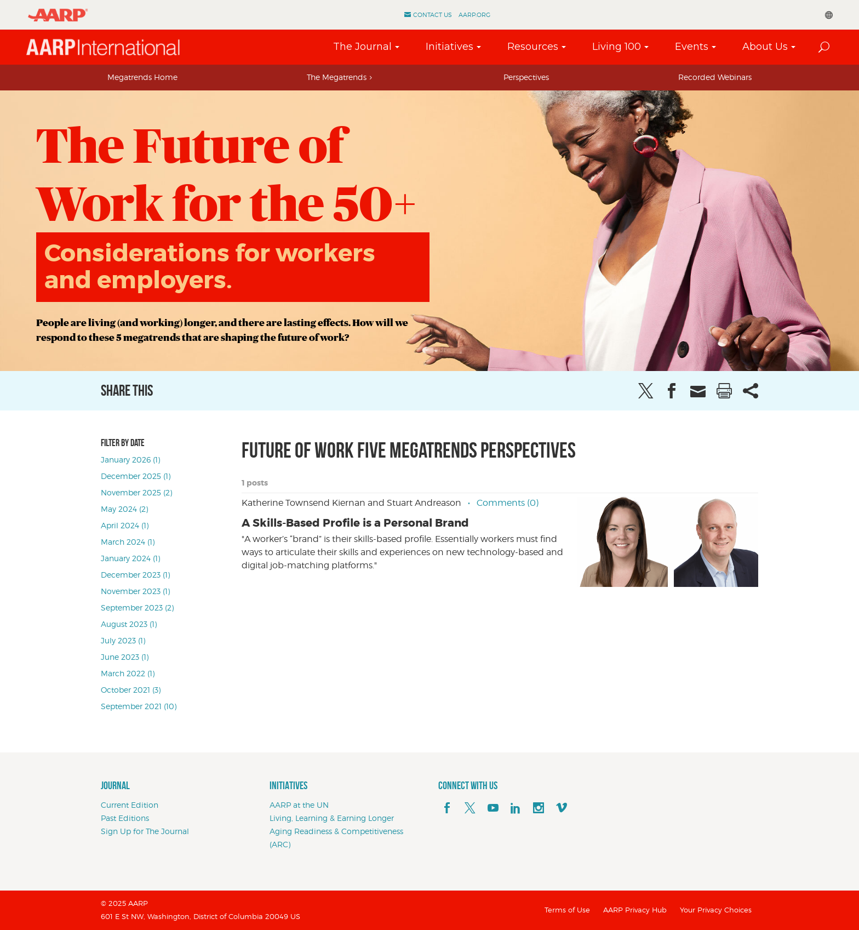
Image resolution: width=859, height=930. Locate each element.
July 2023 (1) (123, 640)
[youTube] (493, 808)
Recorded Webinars (715, 77)
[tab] (142, 77)
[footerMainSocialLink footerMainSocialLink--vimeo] (561, 808)
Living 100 (616, 47)
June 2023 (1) (124, 656)
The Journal (362, 47)
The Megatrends (336, 77)
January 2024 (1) (130, 558)
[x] (470, 808)
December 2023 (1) (135, 574)
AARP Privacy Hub (635, 909)
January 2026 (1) (130, 459)
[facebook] (447, 808)
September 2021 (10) (138, 706)
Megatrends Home (142, 77)
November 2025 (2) (136, 492)
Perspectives (526, 77)
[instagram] (538, 808)
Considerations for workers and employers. (209, 266)
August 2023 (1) (129, 624)
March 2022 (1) (127, 673)
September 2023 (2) (137, 607)
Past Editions (125, 818)
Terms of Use (567, 909)
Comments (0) (508, 503)
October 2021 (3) (131, 689)
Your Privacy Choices (716, 909)
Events (691, 47)
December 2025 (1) (135, 476)
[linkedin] (515, 808)
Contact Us (432, 15)
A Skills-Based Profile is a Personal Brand (355, 523)
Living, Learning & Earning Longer (332, 818)
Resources (532, 47)
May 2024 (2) (124, 509)
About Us (765, 47)
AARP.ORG (474, 15)
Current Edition (129, 804)
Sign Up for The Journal (145, 831)
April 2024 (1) (124, 525)
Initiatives (449, 47)
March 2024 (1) (127, 541)
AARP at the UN (299, 804)
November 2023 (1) (135, 591)
